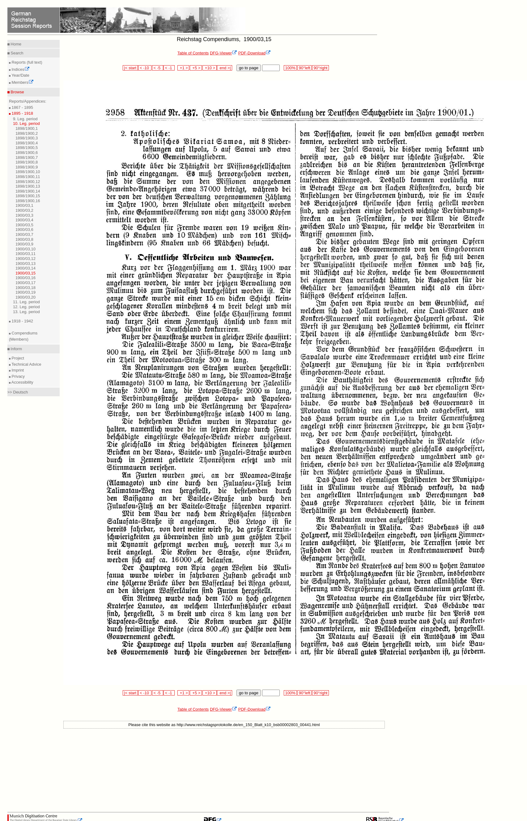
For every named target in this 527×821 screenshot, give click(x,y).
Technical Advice (26, 364)
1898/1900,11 (27, 176)
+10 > (209, 68)
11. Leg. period (26, 302)
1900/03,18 (25, 287)
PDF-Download (254, 53)
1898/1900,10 (27, 171)
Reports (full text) (26, 62)
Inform (16, 349)
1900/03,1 (24, 205)
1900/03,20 (25, 297)
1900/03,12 (25, 258)
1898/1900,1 (26, 128)
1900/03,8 (24, 239)
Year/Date (20, 75)
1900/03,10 (25, 249)
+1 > (183, 68)
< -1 (169, 68)
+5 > (196, 68)
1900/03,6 (24, 229)
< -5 (157, 68)
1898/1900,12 (27, 181)
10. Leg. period (26, 123)
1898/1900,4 (26, 143)
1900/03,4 (24, 220)
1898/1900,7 (26, 157)
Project (17, 358)
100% (290, 68)
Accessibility (22, 382)
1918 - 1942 (22, 321)
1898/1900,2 (26, 133)
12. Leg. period (26, 306)
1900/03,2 (24, 210)
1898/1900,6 (26, 152)
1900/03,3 (24, 215)
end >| (224, 68)
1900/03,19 (25, 292)
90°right (320, 68)
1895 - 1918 (22, 113)
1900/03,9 (24, 244)
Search (16, 53)
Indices (20, 69)
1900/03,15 (25, 273)
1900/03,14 (25, 268)
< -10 (144, 68)
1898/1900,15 (27, 196)
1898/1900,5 (26, 147)
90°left (304, 68)
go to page (248, 68)
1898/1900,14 (27, 191)
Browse (17, 92)
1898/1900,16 (27, 200)
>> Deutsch (17, 392)
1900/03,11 (25, 253)
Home (15, 44)
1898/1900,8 (26, 162)
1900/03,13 (25, 263)
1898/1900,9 (26, 167)
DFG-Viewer (223, 53)
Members (22, 82)
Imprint (17, 370)
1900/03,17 (25, 282)
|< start (130, 68)
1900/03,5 (24, 225)
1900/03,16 (25, 277)
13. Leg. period (26, 311)
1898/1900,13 (27, 186)
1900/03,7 (24, 234)
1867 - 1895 (22, 107)
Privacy (18, 376)
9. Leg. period (25, 119)
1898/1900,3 (26, 138)
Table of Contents (193, 53)
